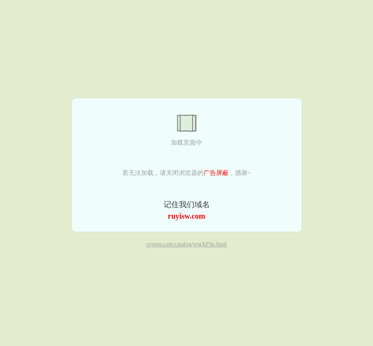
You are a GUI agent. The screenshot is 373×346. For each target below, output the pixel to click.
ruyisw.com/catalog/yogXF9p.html (186, 244)
